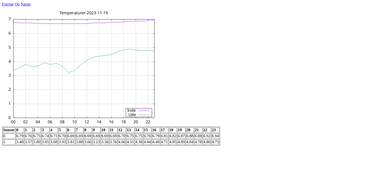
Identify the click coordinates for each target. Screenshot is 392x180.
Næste (26, 4)
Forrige (8, 4)
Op (17, 4)
